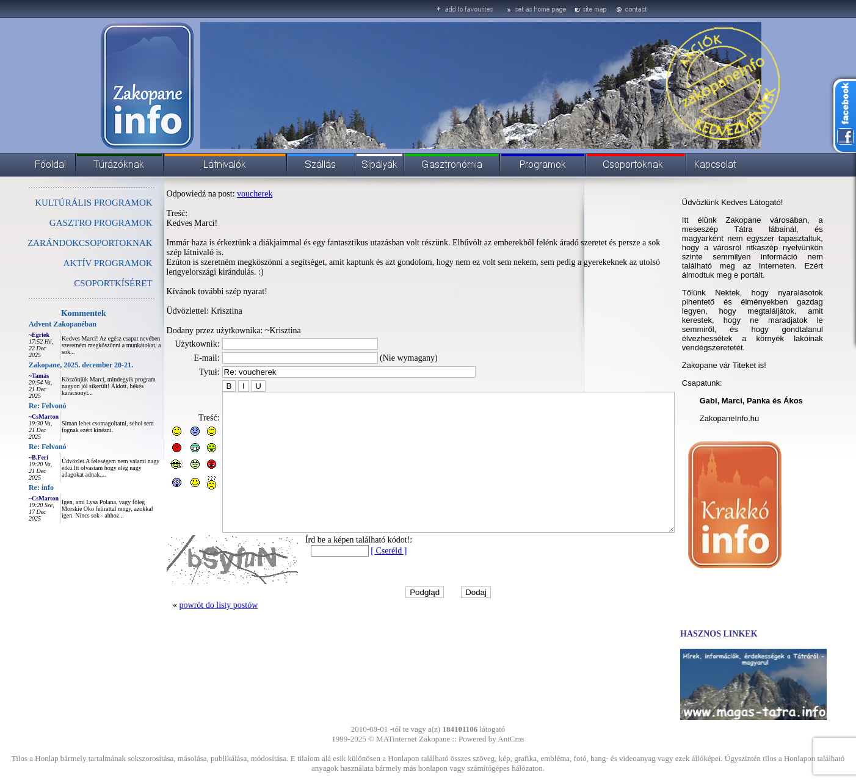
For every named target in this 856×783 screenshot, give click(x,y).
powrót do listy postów (191, 622)
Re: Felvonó (20, 406)
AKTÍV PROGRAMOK (80, 263)
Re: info (13, 487)
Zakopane (434, 738)
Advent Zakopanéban (35, 324)
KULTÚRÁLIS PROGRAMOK (66, 202)
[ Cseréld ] (361, 568)
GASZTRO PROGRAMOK (73, 223)
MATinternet (396, 738)
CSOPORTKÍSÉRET (85, 283)
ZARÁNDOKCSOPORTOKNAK (62, 243)
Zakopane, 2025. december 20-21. (53, 365)
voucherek (227, 193)
